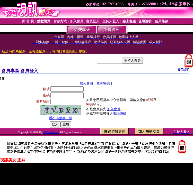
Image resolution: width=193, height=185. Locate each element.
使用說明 (183, 69)
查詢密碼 (103, 83)
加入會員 (86, 83)
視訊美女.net (51, 132)
